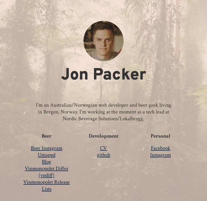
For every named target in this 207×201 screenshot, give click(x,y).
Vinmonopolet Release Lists (46, 185)
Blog (46, 161)
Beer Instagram (46, 148)
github (103, 154)
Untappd (46, 154)
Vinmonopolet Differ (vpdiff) (46, 172)
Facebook (160, 148)
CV (103, 148)
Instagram (160, 154)
